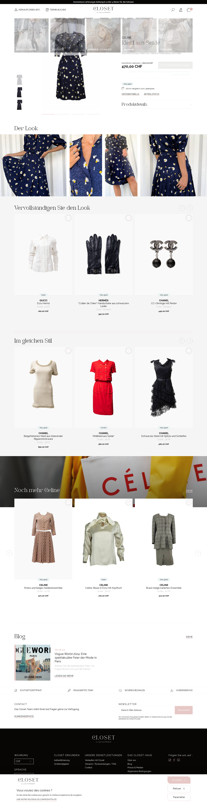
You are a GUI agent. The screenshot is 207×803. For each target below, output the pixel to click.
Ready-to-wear (145, 31)
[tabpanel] (71, 66)
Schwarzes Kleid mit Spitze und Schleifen (163, 436)
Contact (88, 767)
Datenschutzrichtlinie (129, 719)
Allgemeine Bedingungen (139, 771)
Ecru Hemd (43, 303)
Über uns (132, 760)
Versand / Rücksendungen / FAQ (100, 764)
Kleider (156, 31)
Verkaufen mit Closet (94, 760)
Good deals (117, 18)
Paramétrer (179, 797)
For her (134, 31)
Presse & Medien (135, 767)
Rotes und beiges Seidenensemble (43, 588)
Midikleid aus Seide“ (103, 436)
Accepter (179, 780)
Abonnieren (184, 710)
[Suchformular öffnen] (173, 10)
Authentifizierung (62, 760)
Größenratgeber (61, 764)
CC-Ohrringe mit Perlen (164, 303)
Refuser (179, 788)
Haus (130, 18)
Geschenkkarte (144, 18)
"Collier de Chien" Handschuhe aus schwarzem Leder (103, 305)
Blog (130, 764)
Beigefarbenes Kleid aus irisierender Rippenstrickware (43, 437)
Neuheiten (60, 18)
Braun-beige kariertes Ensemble (164, 588)
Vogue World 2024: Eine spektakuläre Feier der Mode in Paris (76, 657)
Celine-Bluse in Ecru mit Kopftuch (103, 588)
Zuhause (125, 31)
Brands (104, 18)
